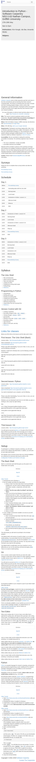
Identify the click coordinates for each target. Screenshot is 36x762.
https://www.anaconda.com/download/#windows (18, 698)
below (23, 133)
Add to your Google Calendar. (19, 126)
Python (3, 665)
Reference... (6, 287)
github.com (17, 430)
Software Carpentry (6, 100)
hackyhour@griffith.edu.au (19, 155)
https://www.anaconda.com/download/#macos (17, 710)
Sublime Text (29, 641)
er (19, 480)
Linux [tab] (18, 476)
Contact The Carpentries (27, 760)
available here (25, 600)
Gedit (20, 659)
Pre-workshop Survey (6, 169)
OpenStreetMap (7, 123)
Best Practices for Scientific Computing (19, 114)
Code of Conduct (26, 134)
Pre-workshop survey (13, 185)
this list (27, 590)
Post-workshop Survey (6, 172)
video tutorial (31, 539)
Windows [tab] (18, 468)
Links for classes (10, 331)
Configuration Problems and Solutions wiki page (13, 457)
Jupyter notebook (21, 676)
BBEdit (20, 652)
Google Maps (16, 123)
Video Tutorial (4, 479)
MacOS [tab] (18, 472)
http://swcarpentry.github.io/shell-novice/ (19, 340)
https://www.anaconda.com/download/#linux (17, 717)
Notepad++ (21, 641)
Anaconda (3, 670)
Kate (23, 659)
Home (9, 2)
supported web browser (7, 559)
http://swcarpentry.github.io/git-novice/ (19, 427)
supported (25, 681)
